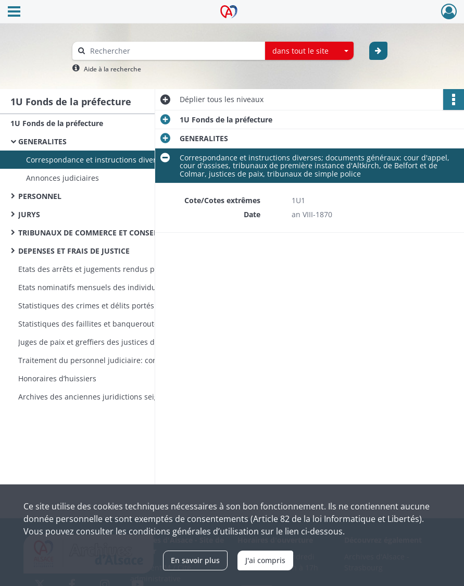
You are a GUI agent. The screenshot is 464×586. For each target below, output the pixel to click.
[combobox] (309, 51)
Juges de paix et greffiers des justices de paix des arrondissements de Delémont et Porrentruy (122, 342)
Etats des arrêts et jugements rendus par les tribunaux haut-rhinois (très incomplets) (122, 269)
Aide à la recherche (112, 69)
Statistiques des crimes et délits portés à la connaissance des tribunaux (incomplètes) (122, 305)
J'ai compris (265, 560)
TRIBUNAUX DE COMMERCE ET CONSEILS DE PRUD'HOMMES (122, 233)
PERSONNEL (39, 196)
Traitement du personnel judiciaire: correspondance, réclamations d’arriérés (122, 360)
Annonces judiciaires (62, 178)
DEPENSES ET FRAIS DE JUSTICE (74, 251)
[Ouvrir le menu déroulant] (14, 12)
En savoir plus (195, 560)
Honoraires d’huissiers (57, 378)
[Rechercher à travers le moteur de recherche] (174, 50)
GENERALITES (42, 141)
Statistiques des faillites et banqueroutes (90, 324)
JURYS (29, 214)
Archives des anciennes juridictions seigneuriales (104, 397)
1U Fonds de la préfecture (56, 123)
